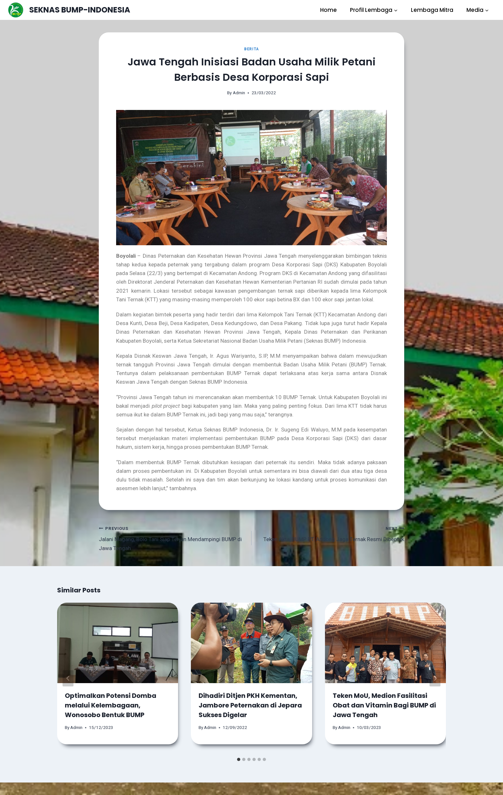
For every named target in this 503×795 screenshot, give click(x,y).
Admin (239, 92)
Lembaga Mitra (432, 10)
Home (328, 10)
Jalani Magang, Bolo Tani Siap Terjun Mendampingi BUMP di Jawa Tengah (172, 537)
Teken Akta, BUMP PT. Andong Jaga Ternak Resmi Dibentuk (330, 533)
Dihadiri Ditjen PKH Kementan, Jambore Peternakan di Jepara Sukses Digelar (250, 705)
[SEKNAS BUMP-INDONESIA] (69, 10)
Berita (251, 49)
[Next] (435, 678)
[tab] (238, 759)
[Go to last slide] (68, 678)
